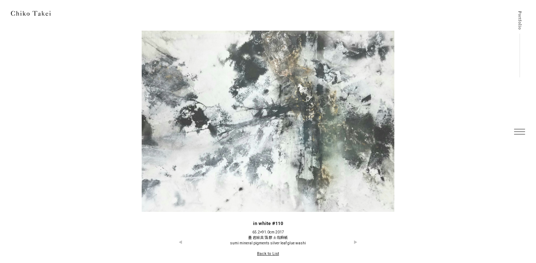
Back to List (268, 253)
